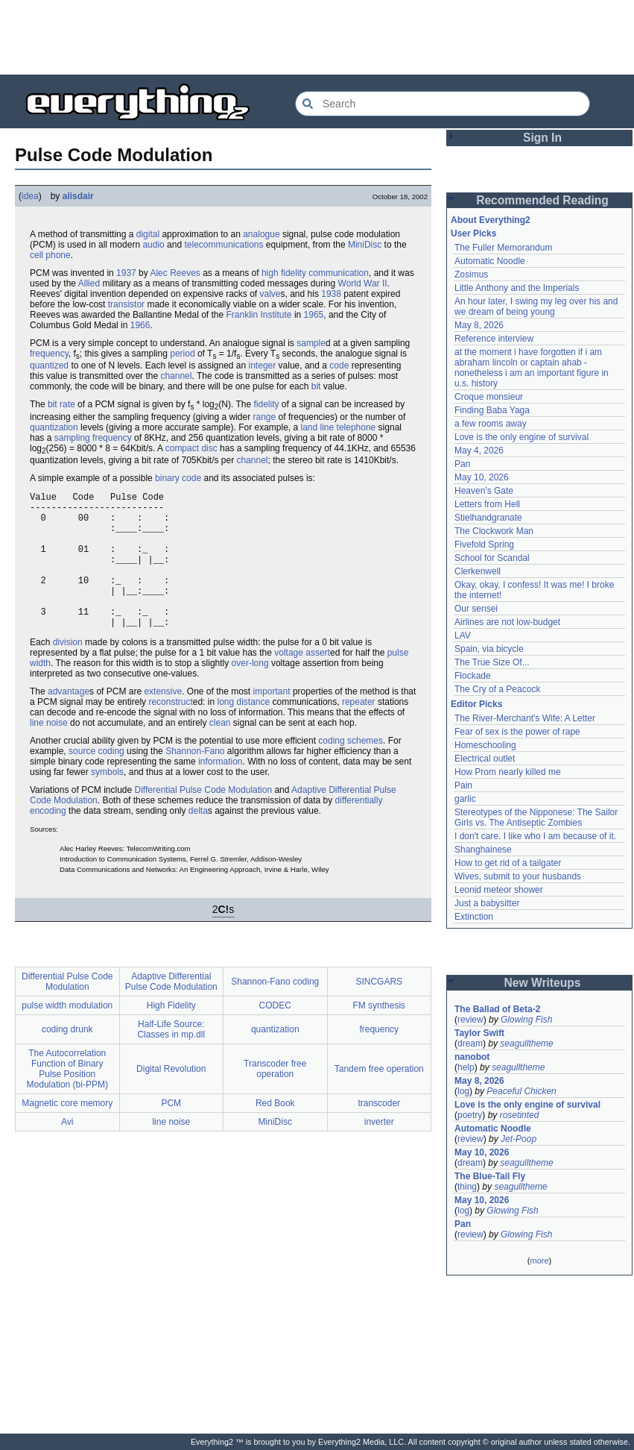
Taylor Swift (479, 1033)
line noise (49, 752)
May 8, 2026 (479, 325)
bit (316, 386)
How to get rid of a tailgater (507, 863)
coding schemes (350, 770)
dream (470, 1043)
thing (467, 1186)
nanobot (471, 1057)
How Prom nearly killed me (507, 772)
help (466, 1067)
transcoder (379, 1132)
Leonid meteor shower (498, 890)
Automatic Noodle (489, 261)
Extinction (473, 916)
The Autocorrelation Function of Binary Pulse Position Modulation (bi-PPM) (67, 1098)
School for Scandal (492, 558)
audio (153, 244)
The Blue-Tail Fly (489, 1176)
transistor (126, 304)
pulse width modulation (67, 1034)
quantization (54, 427)
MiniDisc (364, 244)
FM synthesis (378, 1034)
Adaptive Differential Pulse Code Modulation (171, 1010)
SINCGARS (378, 1010)
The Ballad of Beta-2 (497, 1009)
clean (220, 752)
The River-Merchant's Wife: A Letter (524, 718)
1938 (331, 294)
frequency (49, 353)
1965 (314, 315)
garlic (465, 799)
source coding (96, 780)
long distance (243, 731)
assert (317, 682)
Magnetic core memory (67, 1132)
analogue (261, 234)
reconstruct (170, 731)
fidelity (266, 404)
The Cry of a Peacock (497, 689)
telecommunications (223, 244)
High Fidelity (171, 1034)
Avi (67, 1151)
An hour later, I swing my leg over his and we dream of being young (536, 306)
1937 (126, 273)
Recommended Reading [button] (542, 200)
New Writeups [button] (542, 982)
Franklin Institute (259, 315)
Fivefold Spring (484, 544)
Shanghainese (483, 849)
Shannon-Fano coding (275, 1010)
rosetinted (519, 1115)
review (470, 1019)
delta (198, 840)
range (264, 417)
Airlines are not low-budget (507, 622)
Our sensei (476, 608)
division (68, 671)
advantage (68, 720)
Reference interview (493, 338)
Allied (89, 283)
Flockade (472, 676)
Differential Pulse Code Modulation (204, 819)
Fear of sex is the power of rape (517, 731)
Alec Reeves (175, 273)
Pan (462, 464)
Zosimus (471, 274)
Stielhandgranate (488, 517)
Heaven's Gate (483, 491)
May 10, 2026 (481, 477)
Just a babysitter (486, 903)
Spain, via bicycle (489, 649)
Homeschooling (485, 745)
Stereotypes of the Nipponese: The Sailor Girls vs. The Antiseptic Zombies (536, 817)
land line (318, 427)
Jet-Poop (518, 1139)
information (220, 790)
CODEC (275, 1034)
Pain (463, 785)
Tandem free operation (379, 1098)
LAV (462, 635)
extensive (163, 720)
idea (30, 196)
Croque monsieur (488, 397)
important (272, 720)
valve (270, 294)
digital (147, 234)
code (339, 365)
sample (311, 343)
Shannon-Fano (194, 780)
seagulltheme (526, 1043)
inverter (379, 1151)
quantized (49, 365)
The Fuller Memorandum (503, 247)
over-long (250, 692)
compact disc (191, 448)
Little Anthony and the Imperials (516, 288)
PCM (171, 1132)
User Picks (473, 233)
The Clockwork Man (493, 531)
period (182, 353)
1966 (140, 325)
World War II (362, 283)
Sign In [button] (542, 137)
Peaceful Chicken (521, 1091)
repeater (358, 731)
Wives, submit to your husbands (517, 876)
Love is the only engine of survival (521, 437)
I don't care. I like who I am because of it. (535, 836)
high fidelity (283, 273)
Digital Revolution (171, 1098)
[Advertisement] (317, 37)
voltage (288, 682)
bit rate (61, 404)
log (463, 1091)
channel (175, 376)
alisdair (78, 196)
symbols (107, 801)
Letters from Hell (487, 504)
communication (338, 273)
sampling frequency (93, 438)
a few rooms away (490, 423)
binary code (178, 478)
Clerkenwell (477, 571)
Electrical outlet (484, 758)
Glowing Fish (526, 1019)
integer (262, 365)
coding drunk (67, 1058)
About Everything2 (490, 220)
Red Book (275, 1132)
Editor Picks (476, 704)
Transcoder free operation (275, 1098)
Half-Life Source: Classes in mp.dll (171, 1058)
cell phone (50, 255)
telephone (356, 427)
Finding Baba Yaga (492, 410)
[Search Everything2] (442, 103)
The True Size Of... (492, 662)
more (539, 1260)
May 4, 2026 (479, 450)
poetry (469, 1115)
